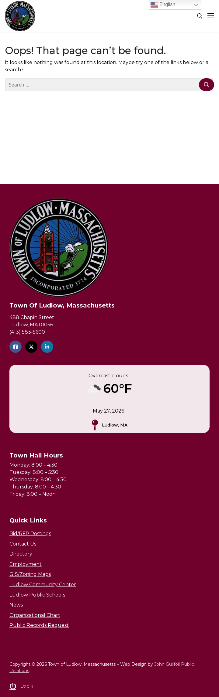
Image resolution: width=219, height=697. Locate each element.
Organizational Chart (34, 615)
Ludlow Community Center (42, 584)
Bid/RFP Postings (30, 533)
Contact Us (22, 544)
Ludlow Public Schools (37, 595)
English (163, 4)
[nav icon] (210, 16)
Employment (25, 564)
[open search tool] (200, 16)
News (16, 605)
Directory (20, 554)
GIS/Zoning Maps (30, 574)
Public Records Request (39, 625)
